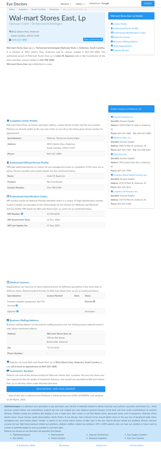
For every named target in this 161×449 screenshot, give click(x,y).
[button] (65, 3)
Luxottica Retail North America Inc (129, 175)
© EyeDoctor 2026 (26, 445)
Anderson (54, 9)
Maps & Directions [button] (93, 39)
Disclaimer (64, 445)
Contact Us (101, 445)
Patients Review (120, 50)
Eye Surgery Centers (137, 434)
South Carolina (38, 9)
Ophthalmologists (21, 434)
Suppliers (23, 9)
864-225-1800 (19, 39)
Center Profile (119, 24)
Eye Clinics (18, 438)
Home (12, 9)
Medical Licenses (120, 37)
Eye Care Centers (135, 438)
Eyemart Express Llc (122, 117)
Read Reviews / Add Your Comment (55, 389)
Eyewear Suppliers (98, 438)
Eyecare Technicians (99, 434)
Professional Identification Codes (128, 32)
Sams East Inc (119, 154)
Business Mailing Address (124, 41)
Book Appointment (121, 46)
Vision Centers (58, 438)
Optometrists (57, 434)
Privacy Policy (137, 445)
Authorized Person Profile (125, 28)
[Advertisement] (56, 92)
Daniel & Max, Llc (121, 137)
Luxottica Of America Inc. (124, 191)
